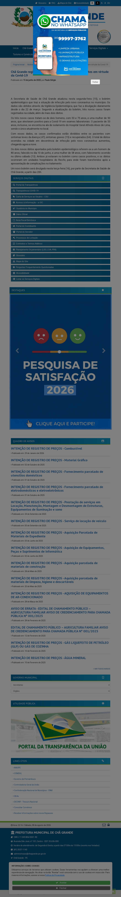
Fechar (95, 82)
